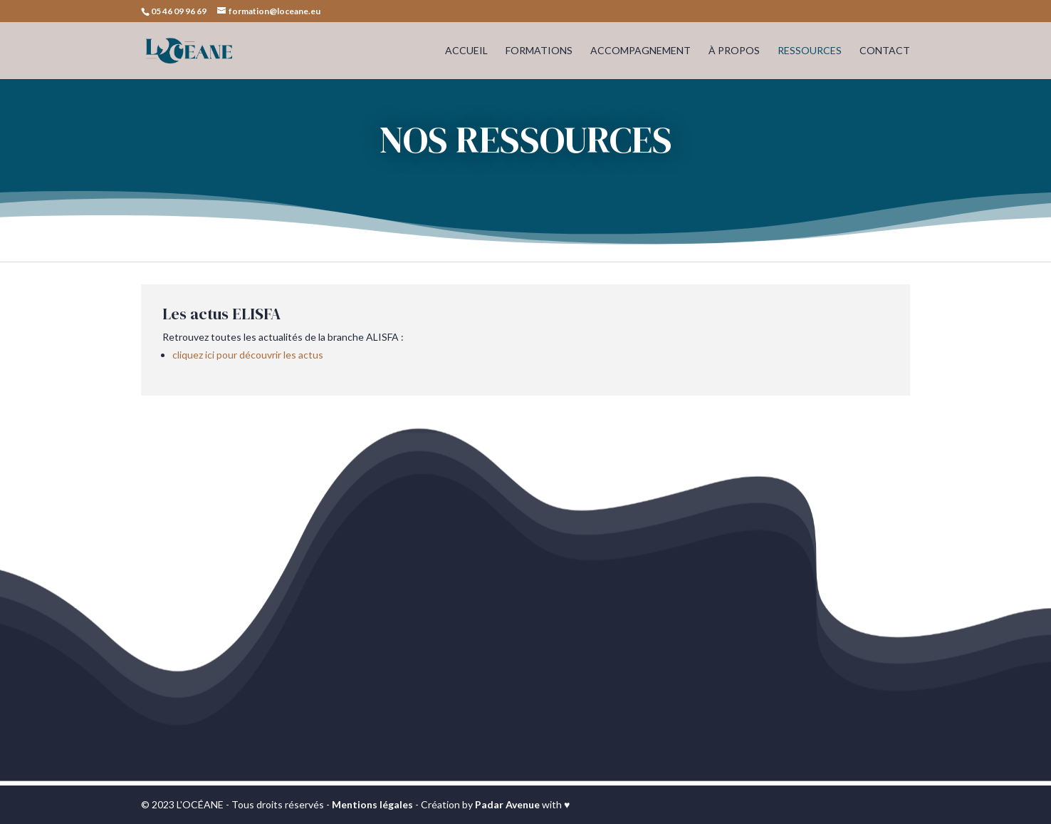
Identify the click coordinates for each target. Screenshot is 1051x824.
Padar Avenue (507, 804)
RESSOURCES (810, 51)
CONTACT (884, 51)
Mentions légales (372, 804)
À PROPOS (734, 51)
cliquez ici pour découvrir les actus (247, 355)
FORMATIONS (539, 51)
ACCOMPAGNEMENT (640, 51)
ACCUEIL (466, 51)
